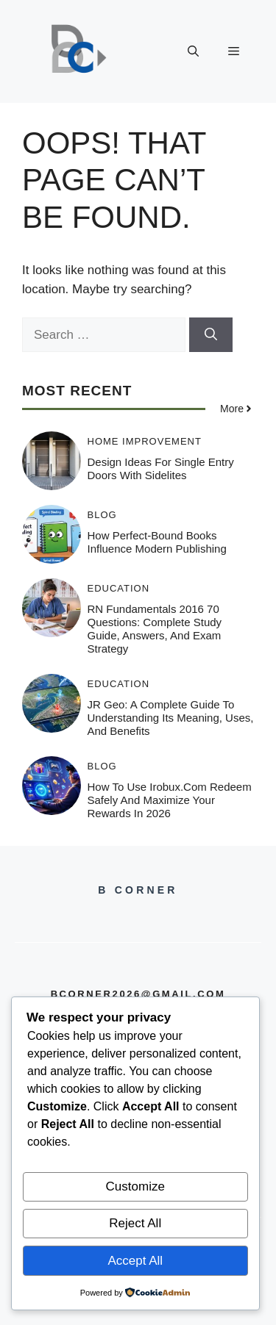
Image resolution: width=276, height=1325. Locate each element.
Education (119, 588)
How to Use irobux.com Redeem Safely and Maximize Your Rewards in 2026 (170, 799)
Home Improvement (145, 441)
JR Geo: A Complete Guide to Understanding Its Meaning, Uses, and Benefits (171, 717)
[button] (193, 51)
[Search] (211, 335)
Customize (135, 1186)
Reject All (135, 1223)
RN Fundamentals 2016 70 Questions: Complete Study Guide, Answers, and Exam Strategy (155, 629)
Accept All (135, 1261)
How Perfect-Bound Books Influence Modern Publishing (157, 542)
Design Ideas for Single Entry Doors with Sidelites (161, 468)
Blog (102, 515)
